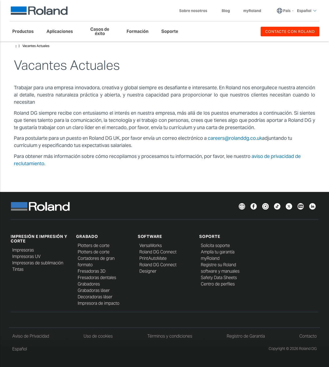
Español (19, 349)
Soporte (209, 236)
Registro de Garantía (246, 336)
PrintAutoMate (153, 258)
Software (150, 236)
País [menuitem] (287, 10)
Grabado (87, 236)
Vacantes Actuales (35, 46)
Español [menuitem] (307, 10)
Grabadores (89, 284)
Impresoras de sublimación (37, 263)
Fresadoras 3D (91, 271)
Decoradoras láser (95, 297)
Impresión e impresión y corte (39, 239)
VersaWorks (150, 245)
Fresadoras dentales (97, 277)
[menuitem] (26, 31)
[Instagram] (265, 205)
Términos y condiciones (169, 336)
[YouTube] (300, 205)
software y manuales (220, 271)
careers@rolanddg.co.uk (235, 138)
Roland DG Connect (158, 252)
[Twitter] (289, 205)
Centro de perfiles (218, 284)
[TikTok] (277, 205)
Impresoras (23, 250)
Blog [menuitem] (226, 10)
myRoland (210, 258)
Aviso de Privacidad (30, 336)
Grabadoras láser (94, 290)
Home (16, 46)
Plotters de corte (93, 245)
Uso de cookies (98, 336)
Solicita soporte (215, 245)
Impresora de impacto (98, 303)
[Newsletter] (242, 205)
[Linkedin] (312, 205)
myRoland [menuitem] (252, 10)
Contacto (308, 336)
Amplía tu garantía (217, 252)
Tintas (18, 269)
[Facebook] (253, 205)
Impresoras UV (26, 256)
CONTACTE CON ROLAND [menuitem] (290, 31)
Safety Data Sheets (219, 277)
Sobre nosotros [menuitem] (196, 10)
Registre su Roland (218, 265)
